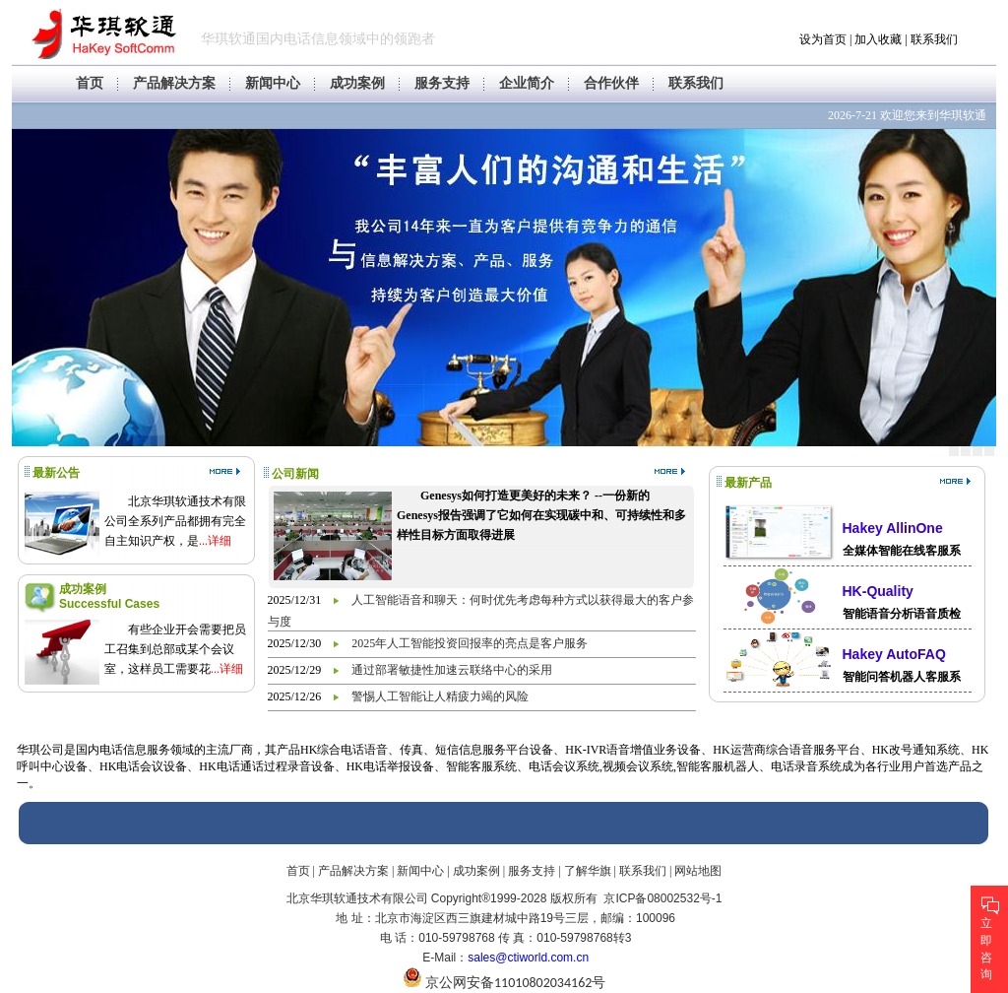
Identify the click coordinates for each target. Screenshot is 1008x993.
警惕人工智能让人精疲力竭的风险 (440, 696)
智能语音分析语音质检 (902, 614)
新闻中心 (272, 83)
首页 (89, 83)
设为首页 (823, 39)
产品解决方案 (174, 83)
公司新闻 (295, 474)
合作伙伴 (611, 83)
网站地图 (698, 871)
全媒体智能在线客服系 (902, 551)
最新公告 (56, 473)
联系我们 (934, 39)
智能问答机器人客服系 (902, 677)
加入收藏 (878, 39)
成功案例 (357, 83)
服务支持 (442, 83)
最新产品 (748, 483)
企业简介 (526, 83)
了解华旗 (587, 871)
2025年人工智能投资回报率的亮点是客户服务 (469, 643)
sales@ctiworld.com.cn (528, 957)
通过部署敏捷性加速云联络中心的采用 (451, 670)
